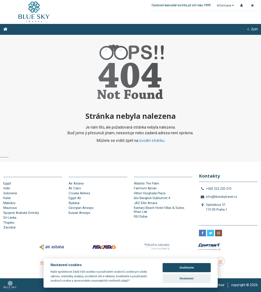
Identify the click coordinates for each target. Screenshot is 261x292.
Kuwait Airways (79, 213)
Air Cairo (75, 188)
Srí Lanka (9, 218)
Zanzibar (9, 227)
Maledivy (9, 203)
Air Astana (76, 183)
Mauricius (10, 208)
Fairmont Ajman (145, 188)
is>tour (219, 285)
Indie (6, 188)
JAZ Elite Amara (145, 203)
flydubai (74, 203)
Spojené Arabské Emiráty (21, 213)
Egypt (7, 183)
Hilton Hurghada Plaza (149, 193)
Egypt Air (75, 198)
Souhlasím (186, 267)
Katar (7, 198)
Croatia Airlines (79, 193)
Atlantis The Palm (146, 183)
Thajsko (9, 223)
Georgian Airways (81, 208)
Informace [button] (225, 5)
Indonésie (10, 193)
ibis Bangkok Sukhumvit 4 (152, 198)
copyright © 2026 (244, 285)
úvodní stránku (152, 140)
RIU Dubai (140, 216)
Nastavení (187, 278)
